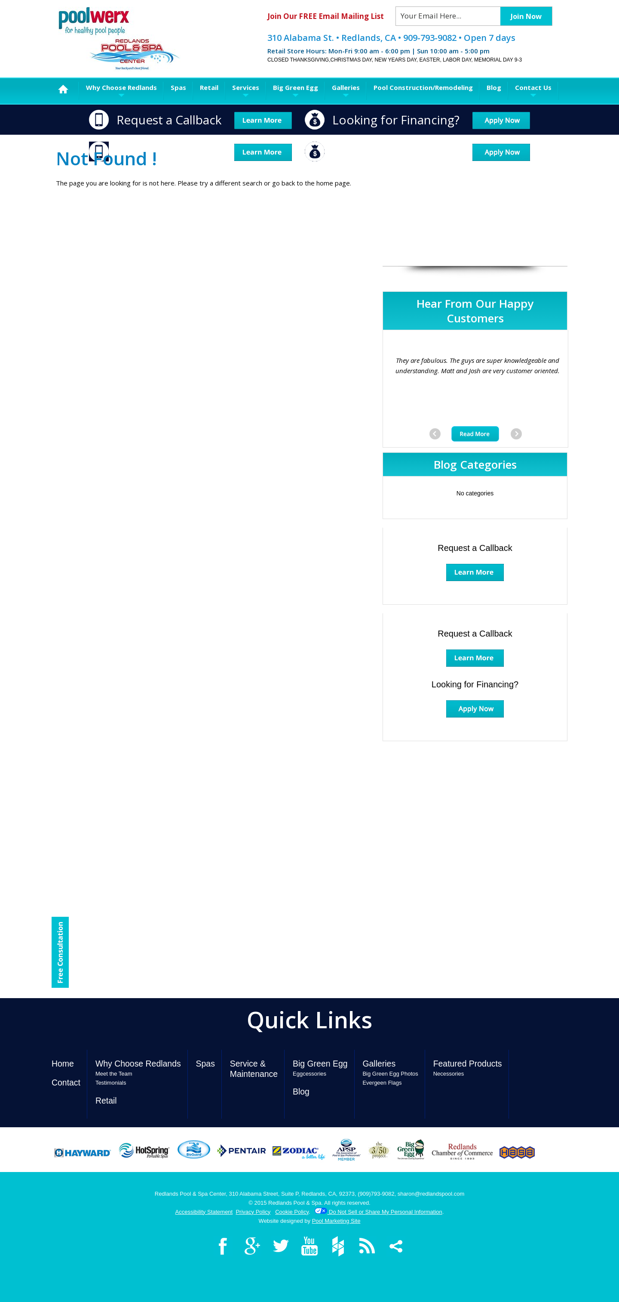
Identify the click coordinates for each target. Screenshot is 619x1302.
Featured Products (467, 1063)
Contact (66, 1082)
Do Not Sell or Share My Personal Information (378, 1212)
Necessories (448, 1073)
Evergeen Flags (381, 1082)
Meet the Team (113, 1073)
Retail (209, 87)
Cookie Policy (292, 1212)
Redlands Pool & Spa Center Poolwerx (119, 39)
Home (63, 89)
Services (245, 87)
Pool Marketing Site (336, 1221)
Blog (494, 87)
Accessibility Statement (204, 1212)
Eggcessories (309, 1073)
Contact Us (533, 87)
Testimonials (110, 1082)
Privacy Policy (253, 1212)
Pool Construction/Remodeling (423, 87)
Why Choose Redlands (121, 87)
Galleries (346, 87)
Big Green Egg (295, 87)
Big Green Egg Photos (390, 1073)
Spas (178, 87)
